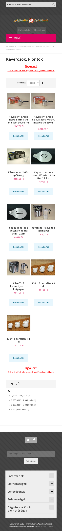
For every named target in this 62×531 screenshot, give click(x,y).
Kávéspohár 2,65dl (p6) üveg (18, 174)
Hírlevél (31, 448)
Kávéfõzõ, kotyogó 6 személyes (43, 229)
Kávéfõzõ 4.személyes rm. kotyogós (18, 286)
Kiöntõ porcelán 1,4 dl (18, 340)
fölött (18, 410)
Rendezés (21, 83)
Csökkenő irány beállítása (42, 82)
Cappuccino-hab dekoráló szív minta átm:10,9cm (43, 175)
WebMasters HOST (45, 526)
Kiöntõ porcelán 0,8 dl (43, 285)
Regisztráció (39, 30)
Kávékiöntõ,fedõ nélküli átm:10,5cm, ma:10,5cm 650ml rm (43, 121)
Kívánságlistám (24, 30)
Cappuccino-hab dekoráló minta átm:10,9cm (18, 230)
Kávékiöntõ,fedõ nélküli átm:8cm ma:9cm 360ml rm (18, 119)
